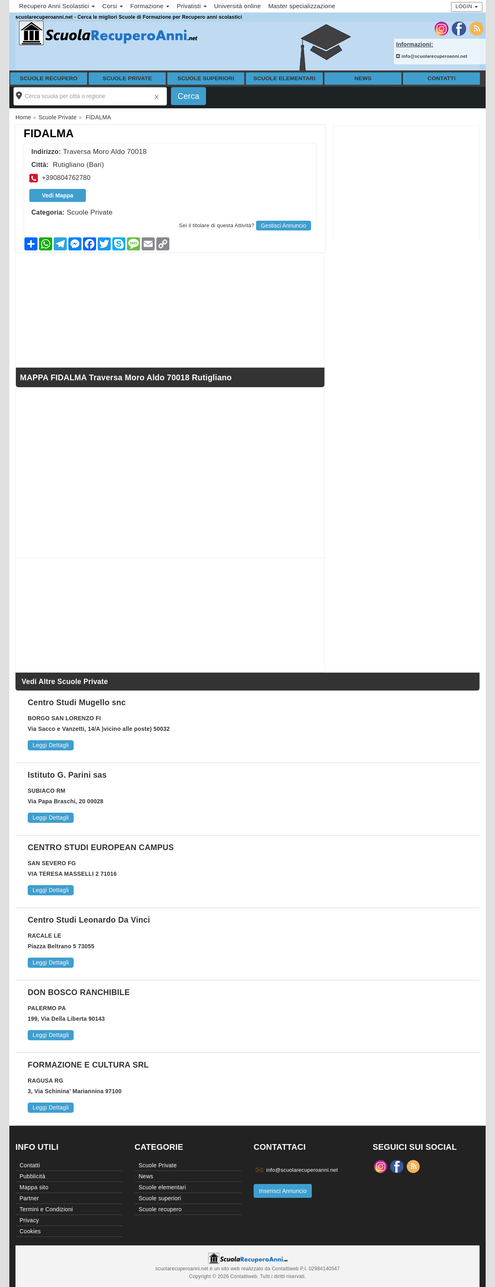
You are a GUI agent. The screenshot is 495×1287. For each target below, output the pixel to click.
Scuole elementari (284, 78)
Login (467, 6)
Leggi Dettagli (51, 745)
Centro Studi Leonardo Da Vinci (89, 919)
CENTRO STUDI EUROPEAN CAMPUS (101, 847)
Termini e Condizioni (46, 1209)
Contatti (441, 78)
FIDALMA (49, 133)
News (363, 78)
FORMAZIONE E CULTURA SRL (88, 1064)
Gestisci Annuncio (283, 225)
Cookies (30, 1231)
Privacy (29, 1220)
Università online (237, 5)
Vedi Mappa (57, 195)
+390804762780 (66, 177)
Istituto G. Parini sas (67, 774)
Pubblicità (32, 1176)
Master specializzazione (301, 5)
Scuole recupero (49, 78)
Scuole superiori (205, 78)
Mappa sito (34, 1187)
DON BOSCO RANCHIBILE (79, 992)
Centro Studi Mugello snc (77, 702)
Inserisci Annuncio (283, 1191)
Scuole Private (127, 78)
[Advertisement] (406, 182)
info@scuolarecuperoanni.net (431, 56)
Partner (29, 1198)
